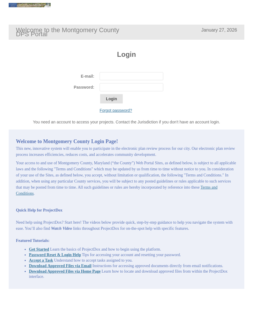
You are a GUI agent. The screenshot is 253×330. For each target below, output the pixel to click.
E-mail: (87, 76)
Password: (84, 87)
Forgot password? (116, 110)
